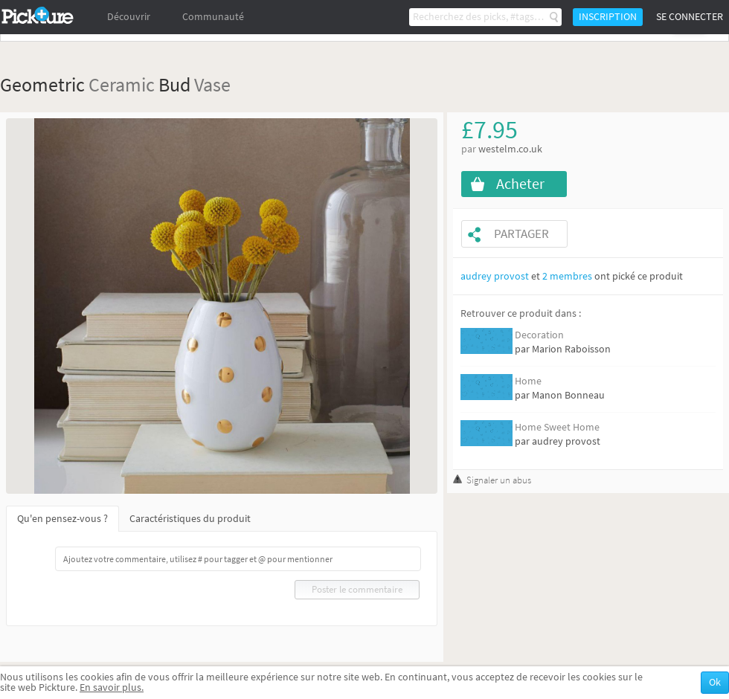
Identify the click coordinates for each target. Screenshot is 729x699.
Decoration (539, 335)
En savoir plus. (112, 687)
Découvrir (128, 17)
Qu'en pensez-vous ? (62, 519)
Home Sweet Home (557, 427)
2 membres (567, 276)
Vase (212, 84)
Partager (521, 233)
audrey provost (494, 276)
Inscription (608, 17)
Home (528, 381)
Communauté (213, 17)
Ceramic (122, 84)
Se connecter (689, 17)
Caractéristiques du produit (190, 519)
